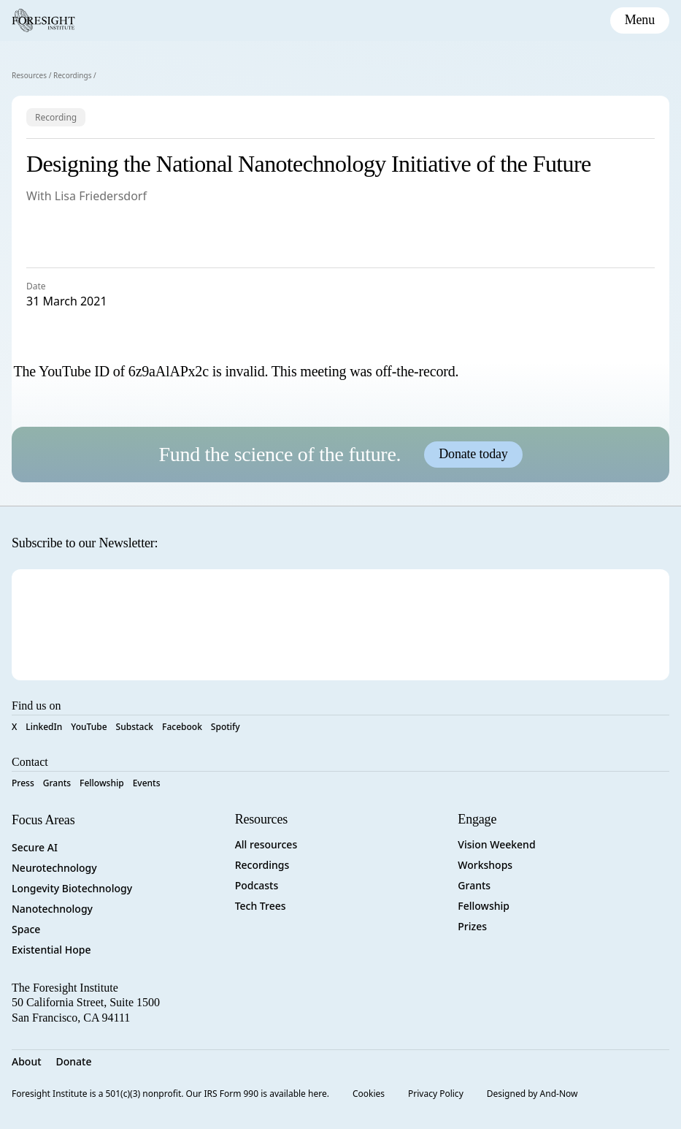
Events (147, 783)
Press (23, 783)
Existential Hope (51, 950)
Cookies (369, 1093)
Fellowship (102, 783)
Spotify (225, 727)
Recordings (72, 75)
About (27, 1061)
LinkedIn (44, 727)
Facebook (182, 727)
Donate (74, 1061)
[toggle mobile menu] (639, 20)
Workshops (485, 865)
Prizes (472, 926)
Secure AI (35, 847)
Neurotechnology (54, 868)
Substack (134, 727)
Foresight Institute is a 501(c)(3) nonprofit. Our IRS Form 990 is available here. (170, 1093)
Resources (29, 75)
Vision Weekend (496, 844)
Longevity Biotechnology (72, 888)
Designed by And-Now (532, 1093)
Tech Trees (260, 906)
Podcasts (257, 885)
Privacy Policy (435, 1093)
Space (26, 929)
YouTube (89, 727)
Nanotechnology (52, 909)
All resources (266, 844)
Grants (57, 783)
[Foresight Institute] (43, 20)
